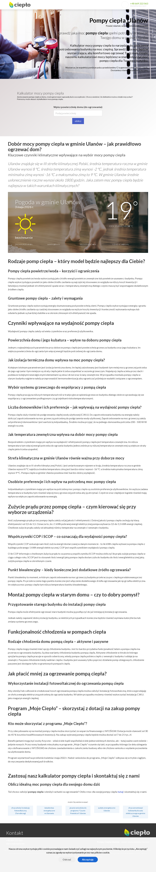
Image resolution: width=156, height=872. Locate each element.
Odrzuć (67, 859)
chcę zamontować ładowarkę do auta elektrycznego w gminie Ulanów (135, 812)
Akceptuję (88, 859)
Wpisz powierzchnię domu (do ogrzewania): (78, 106)
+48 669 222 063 (139, 3)
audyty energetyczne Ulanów (106, 809)
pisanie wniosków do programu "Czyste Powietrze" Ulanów (78, 810)
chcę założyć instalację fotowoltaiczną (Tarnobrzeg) (20, 810)
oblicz (78, 121)
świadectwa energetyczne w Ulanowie (49, 810)
